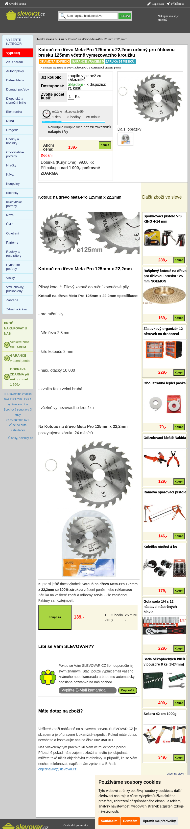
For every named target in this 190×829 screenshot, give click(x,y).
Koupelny (13, 183)
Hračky (11, 165)
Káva (10, 174)
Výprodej (13, 53)
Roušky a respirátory (13, 253)
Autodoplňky (15, 71)
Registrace (155, 3)
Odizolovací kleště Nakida (164, 438)
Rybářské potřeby (13, 267)
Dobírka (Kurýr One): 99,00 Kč (67, 162)
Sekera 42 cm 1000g (159, 714)
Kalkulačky (18, 430)
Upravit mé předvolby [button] (159, 821)
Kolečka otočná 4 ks (160, 547)
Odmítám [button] (130, 821)
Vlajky (10, 278)
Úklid (9, 224)
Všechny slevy (175, 773)
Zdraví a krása (16, 309)
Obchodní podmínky (76, 825)
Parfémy (12, 242)
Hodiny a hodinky (12, 141)
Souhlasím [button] (109, 821)
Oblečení (12, 233)
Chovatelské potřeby (15, 154)
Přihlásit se (175, 3)
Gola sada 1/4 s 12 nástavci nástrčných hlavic (160, 606)
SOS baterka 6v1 (17, 420)
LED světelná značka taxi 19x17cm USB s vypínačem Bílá (18, 399)
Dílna (61, 39)
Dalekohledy (15, 80)
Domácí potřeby (17, 89)
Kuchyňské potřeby (14, 204)
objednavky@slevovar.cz (57, 769)
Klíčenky (12, 193)
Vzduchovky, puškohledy (15, 289)
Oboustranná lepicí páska (164, 383)
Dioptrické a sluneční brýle (16, 100)
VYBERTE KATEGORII (15, 42)
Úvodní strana (15, 3)
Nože (10, 215)
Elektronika (14, 112)
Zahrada (12, 300)
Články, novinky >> (20, 438)
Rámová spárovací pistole (164, 492)
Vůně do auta (17, 425)
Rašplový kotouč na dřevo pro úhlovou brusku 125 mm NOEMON (165, 276)
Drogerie (12, 130)
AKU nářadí (14, 62)
